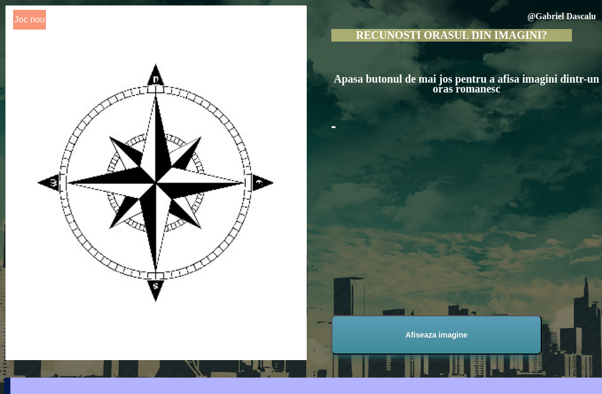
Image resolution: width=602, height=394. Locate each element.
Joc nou (29, 19)
